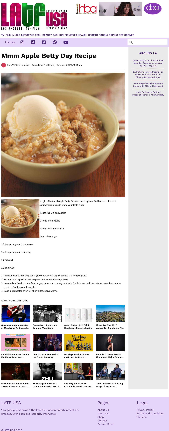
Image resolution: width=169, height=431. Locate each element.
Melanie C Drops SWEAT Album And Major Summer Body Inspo (110, 356)
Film (8, 35)
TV (2, 35)
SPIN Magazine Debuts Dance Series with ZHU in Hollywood (46, 385)
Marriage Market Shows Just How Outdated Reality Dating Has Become (78, 356)
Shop (100, 417)
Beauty (47, 35)
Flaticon (142, 417)
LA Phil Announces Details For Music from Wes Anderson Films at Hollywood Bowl (15, 356)
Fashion (58, 35)
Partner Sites (105, 424)
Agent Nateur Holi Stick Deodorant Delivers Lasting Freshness (78, 326)
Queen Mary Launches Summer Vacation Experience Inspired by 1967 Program (45, 326)
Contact (102, 420)
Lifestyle (27, 35)
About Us (103, 409)
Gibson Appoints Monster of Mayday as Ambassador (15, 326)
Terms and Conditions (150, 413)
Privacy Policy (145, 409)
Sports (93, 35)
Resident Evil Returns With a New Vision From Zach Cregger (15, 385)
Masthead (103, 413)
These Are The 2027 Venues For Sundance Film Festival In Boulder (110, 326)
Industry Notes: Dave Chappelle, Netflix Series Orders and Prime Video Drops (77, 385)
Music (16, 35)
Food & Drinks (108, 35)
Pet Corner (126, 35)
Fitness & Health (76, 35)
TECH (38, 35)
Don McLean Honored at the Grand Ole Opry (46, 355)
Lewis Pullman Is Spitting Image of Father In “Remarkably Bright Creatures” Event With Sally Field (109, 385)
